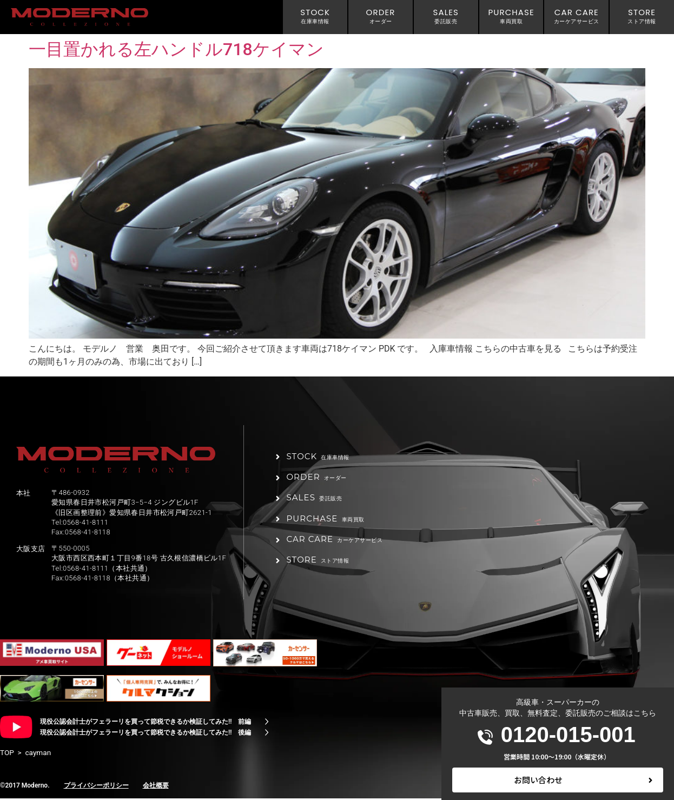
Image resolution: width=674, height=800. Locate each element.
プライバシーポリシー (96, 786)
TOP (7, 754)
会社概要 (156, 786)
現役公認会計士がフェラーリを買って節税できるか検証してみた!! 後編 (145, 734)
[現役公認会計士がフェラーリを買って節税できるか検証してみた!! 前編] (266, 723)
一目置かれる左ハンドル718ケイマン (176, 49)
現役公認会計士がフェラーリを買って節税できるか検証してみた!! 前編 (145, 723)
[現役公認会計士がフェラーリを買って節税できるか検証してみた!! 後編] (266, 734)
